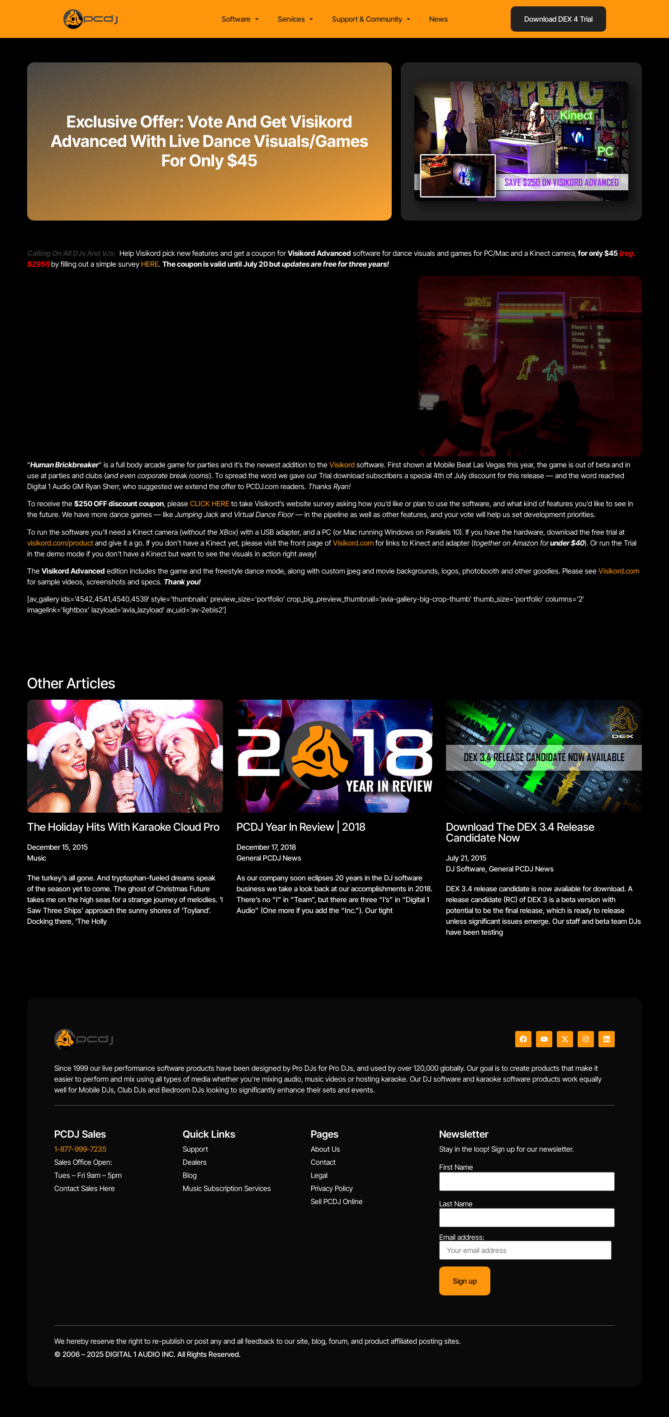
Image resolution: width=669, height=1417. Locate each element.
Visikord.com (354, 545)
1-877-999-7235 (80, 1151)
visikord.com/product (60, 545)
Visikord (342, 467)
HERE (150, 266)
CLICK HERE (209, 506)
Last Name (456, 1206)
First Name (456, 1170)
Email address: (525, 1250)
